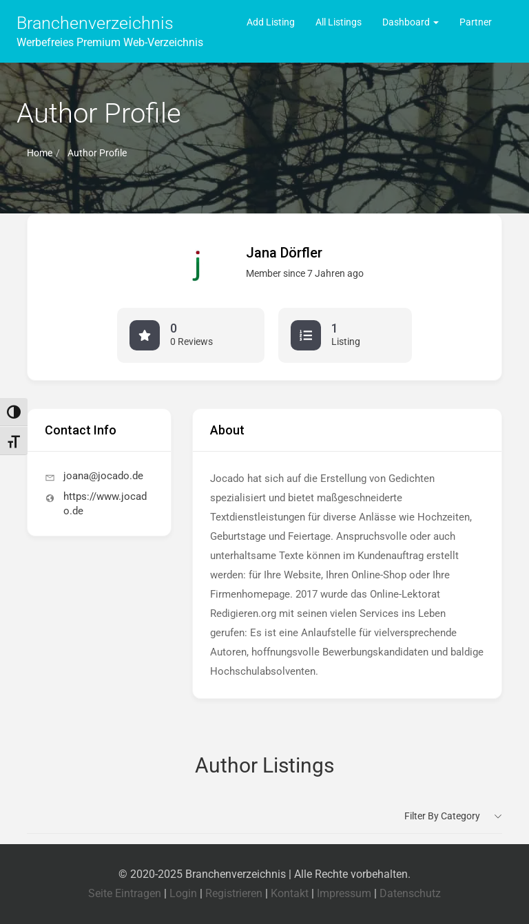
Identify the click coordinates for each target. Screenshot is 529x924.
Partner (475, 22)
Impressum (344, 893)
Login (183, 893)
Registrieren (233, 893)
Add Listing (271, 22)
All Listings (338, 22)
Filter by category (442, 815)
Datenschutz (410, 893)
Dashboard (410, 22)
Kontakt (290, 893)
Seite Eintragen (124, 893)
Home (39, 152)
